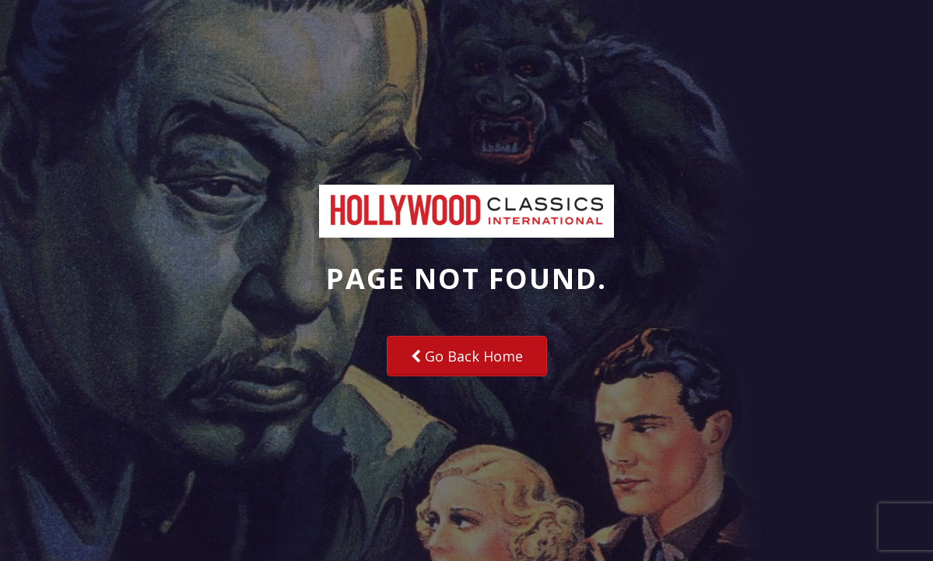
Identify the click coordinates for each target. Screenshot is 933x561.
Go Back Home (467, 356)
